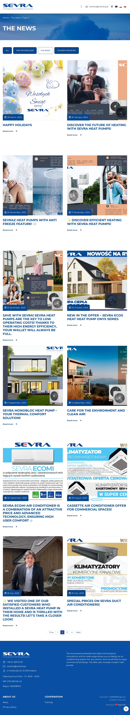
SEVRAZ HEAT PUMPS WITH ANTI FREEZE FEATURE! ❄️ (30, 222)
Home (6, 18)
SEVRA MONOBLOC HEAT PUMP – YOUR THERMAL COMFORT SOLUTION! (30, 414)
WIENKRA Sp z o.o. (118, 697)
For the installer (25, 51)
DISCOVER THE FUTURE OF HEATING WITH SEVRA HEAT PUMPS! (96, 127)
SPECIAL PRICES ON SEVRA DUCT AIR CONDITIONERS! (94, 603)
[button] (81, 6)
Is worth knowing (66, 51)
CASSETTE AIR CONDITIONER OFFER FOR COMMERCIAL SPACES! (96, 507)
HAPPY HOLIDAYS (17, 125)
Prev (51, 632)
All (7, 51)
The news (15, 18)
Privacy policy (9, 707)
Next (78, 632)
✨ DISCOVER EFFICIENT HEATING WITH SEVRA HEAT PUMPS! (94, 222)
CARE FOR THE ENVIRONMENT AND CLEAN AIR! (96, 412)
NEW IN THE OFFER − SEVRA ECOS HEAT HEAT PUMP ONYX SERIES (95, 317)
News (5, 702)
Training (49, 702)
